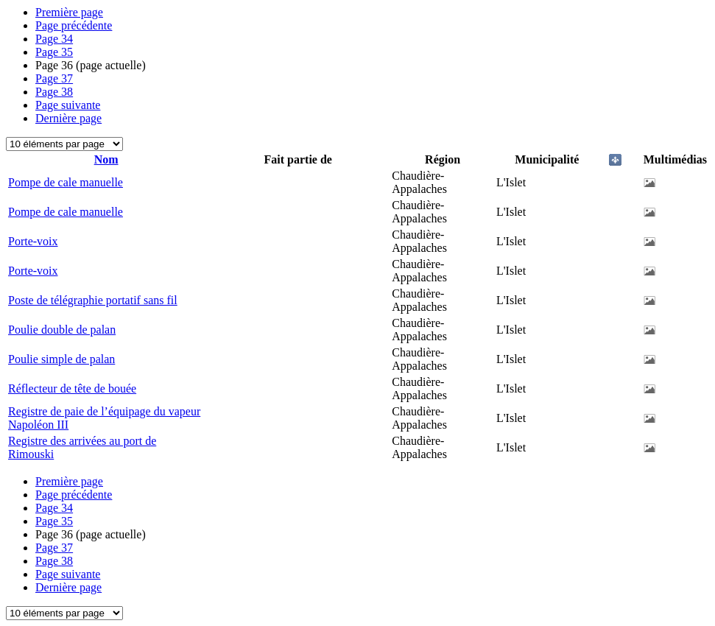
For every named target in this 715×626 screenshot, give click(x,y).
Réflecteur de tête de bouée (72, 388)
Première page (69, 12)
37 (54, 78)
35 (54, 52)
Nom (106, 159)
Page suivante (67, 105)
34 (54, 38)
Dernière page (68, 118)
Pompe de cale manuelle (65, 182)
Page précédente (73, 25)
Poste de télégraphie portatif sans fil (92, 300)
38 (54, 91)
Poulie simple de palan (61, 359)
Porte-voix (33, 241)
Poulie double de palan (62, 329)
